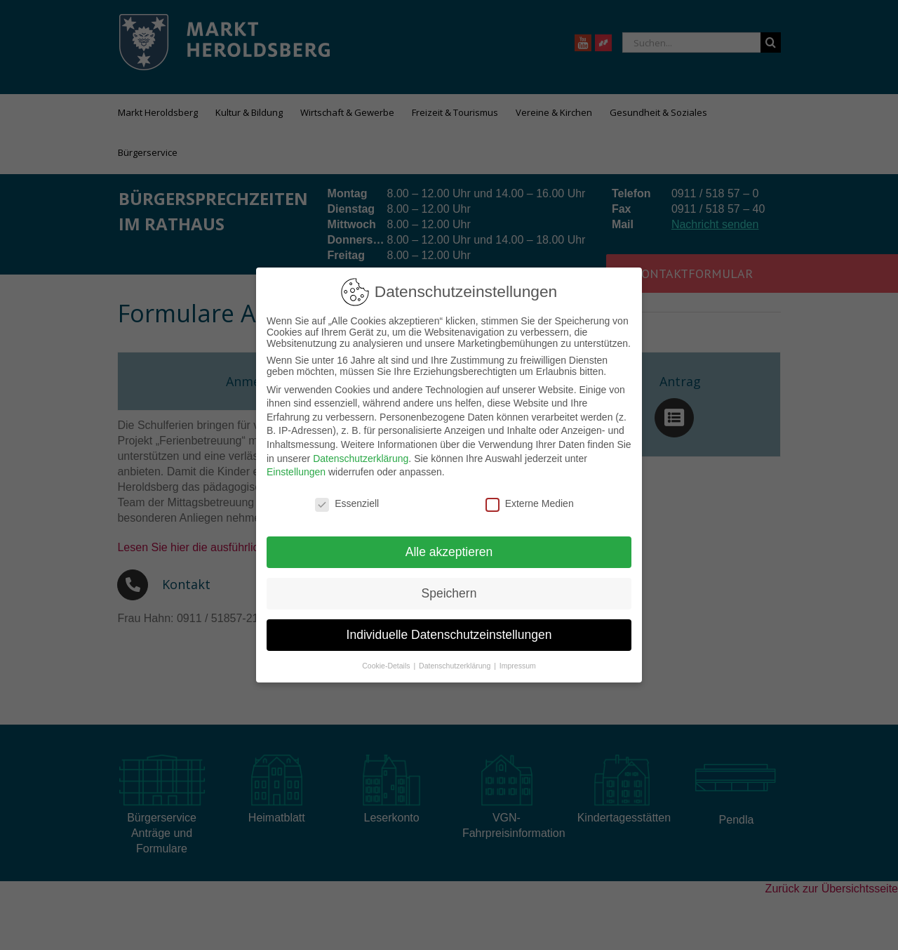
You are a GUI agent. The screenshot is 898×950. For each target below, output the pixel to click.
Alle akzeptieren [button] (449, 552)
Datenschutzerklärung (360, 458)
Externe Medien (529, 503)
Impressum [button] (518, 665)
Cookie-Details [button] (387, 665)
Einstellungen (296, 471)
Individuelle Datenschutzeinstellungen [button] (449, 635)
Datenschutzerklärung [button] (455, 665)
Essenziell (347, 503)
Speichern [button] (449, 593)
